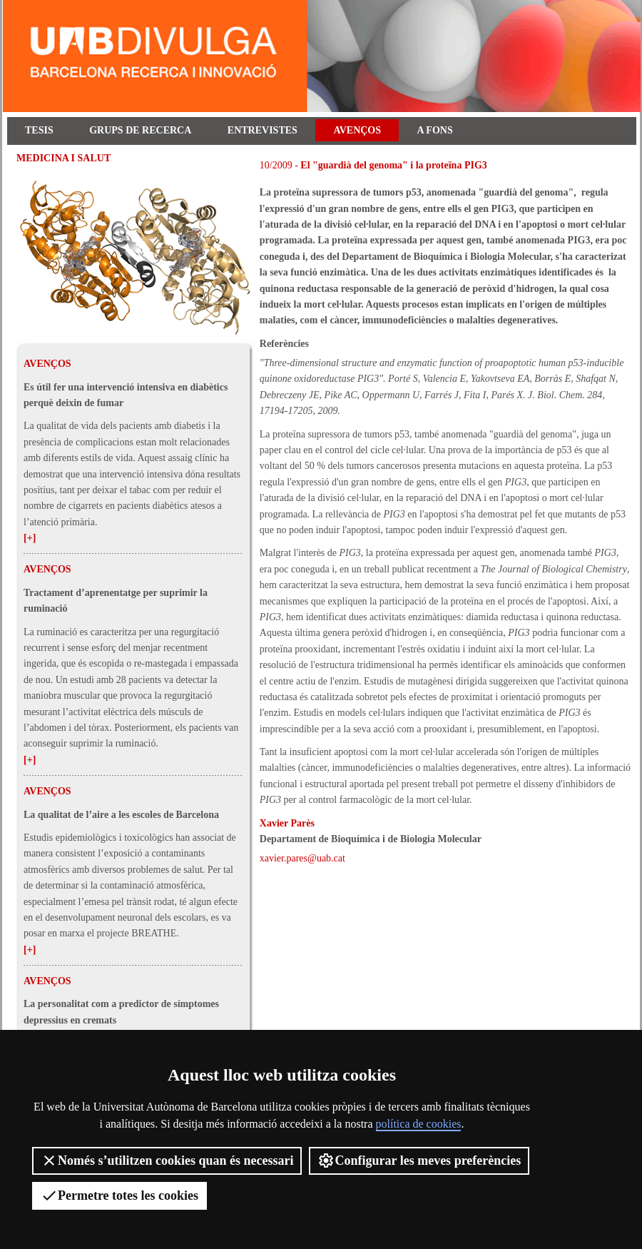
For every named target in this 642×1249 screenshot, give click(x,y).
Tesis (39, 130)
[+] (30, 537)
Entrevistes (262, 130)
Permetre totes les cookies (119, 1195)
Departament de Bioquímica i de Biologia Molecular (371, 839)
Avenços (357, 130)
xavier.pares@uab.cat (302, 858)
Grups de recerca (140, 130)
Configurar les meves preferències (419, 1160)
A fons (435, 130)
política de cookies (419, 1124)
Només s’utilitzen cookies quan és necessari (167, 1160)
